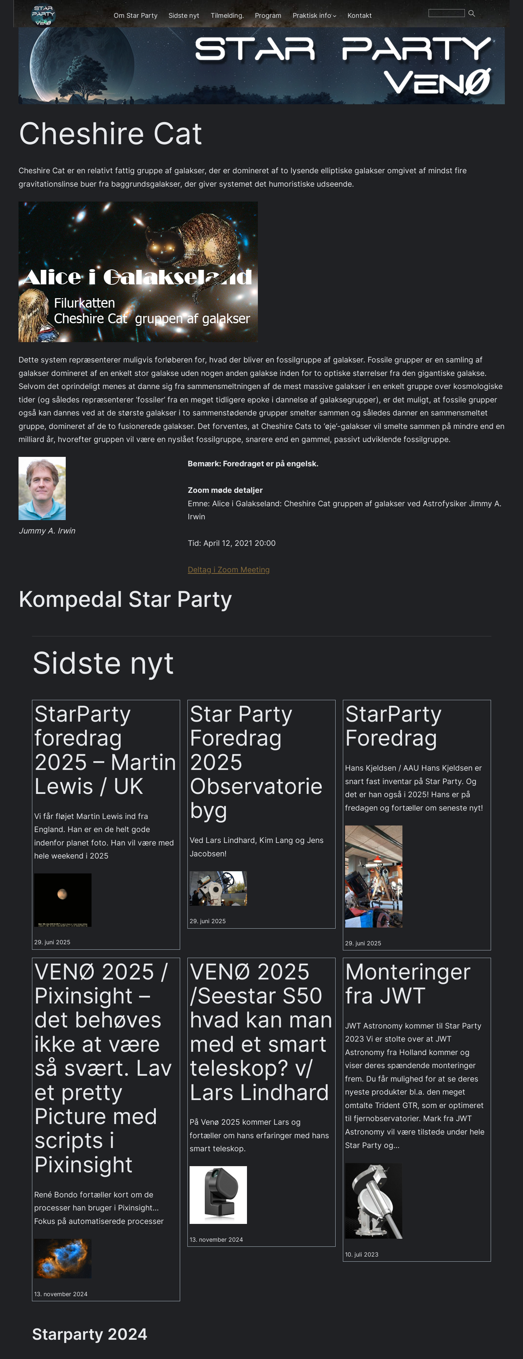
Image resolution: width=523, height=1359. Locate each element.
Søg (481, 15)
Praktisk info (312, 15)
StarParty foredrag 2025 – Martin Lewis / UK (105, 750)
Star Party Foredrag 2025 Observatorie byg (256, 762)
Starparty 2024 (90, 1334)
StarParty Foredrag (393, 726)
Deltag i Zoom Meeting (229, 569)
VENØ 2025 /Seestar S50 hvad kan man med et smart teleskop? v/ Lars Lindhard (261, 1032)
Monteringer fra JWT (408, 984)
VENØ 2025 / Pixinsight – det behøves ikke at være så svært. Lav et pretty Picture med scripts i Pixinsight (103, 1068)
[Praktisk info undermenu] (335, 15)
